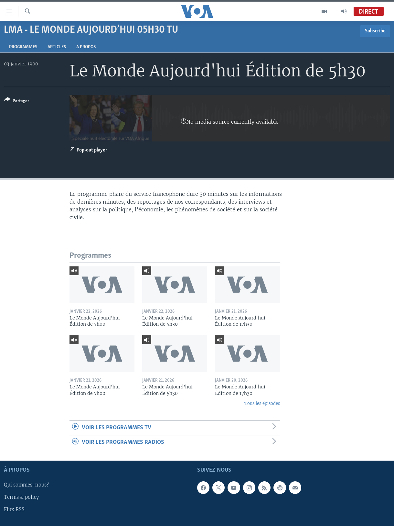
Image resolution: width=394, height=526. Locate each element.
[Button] (16, 101)
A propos (86, 47)
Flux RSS (14, 509)
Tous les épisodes (262, 403)
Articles (57, 47)
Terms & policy (21, 497)
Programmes (23, 47)
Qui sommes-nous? (26, 485)
